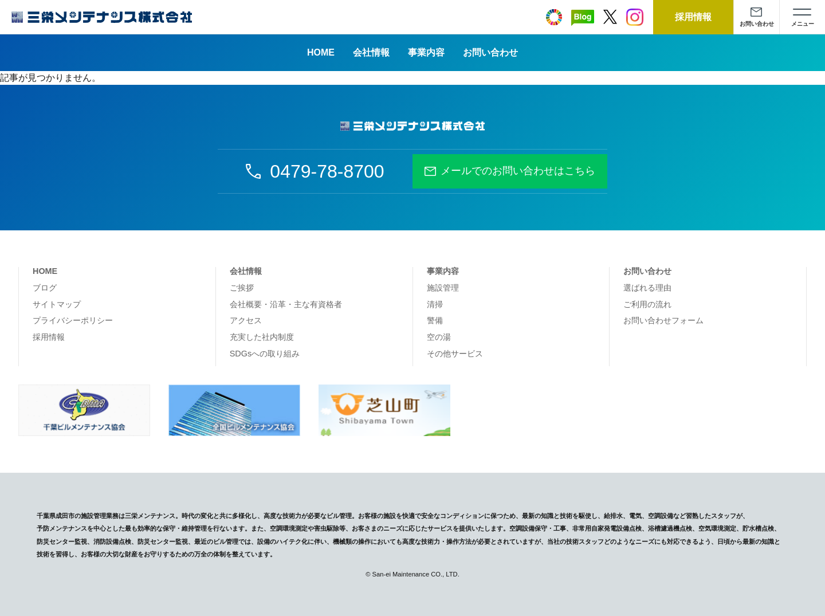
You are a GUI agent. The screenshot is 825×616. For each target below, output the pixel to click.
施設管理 (443, 287)
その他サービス (455, 353)
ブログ (45, 287)
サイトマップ (57, 304)
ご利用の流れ (647, 304)
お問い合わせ (490, 52)
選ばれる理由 (647, 287)
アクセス (246, 320)
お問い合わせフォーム (663, 320)
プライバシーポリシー (73, 320)
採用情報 (49, 337)
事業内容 (426, 52)
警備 (435, 320)
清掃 (435, 304)
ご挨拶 (242, 287)
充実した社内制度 (262, 337)
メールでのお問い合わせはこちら (518, 170)
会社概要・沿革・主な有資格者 (286, 304)
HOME (321, 52)
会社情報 (371, 52)
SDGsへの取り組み (265, 353)
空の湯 (439, 337)
